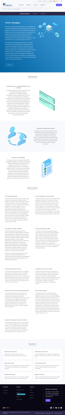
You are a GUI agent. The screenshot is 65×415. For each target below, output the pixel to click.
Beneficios (43, 13)
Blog (31, 390)
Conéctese (59, 5)
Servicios (5, 393)
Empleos (21, 393)
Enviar (48, 400)
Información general (25, 13)
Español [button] (56, 1)
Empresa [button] (42, 5)
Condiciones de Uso (49, 413)
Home (4, 9)
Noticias (32, 392)
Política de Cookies (58, 413)
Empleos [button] (45, 1)
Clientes (18, 396)
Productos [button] (21, 5)
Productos (9, 9)
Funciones (35, 13)
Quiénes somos (20, 390)
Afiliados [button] (28, 5)
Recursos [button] (35, 5)
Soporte (50, 1)
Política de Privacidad (39, 413)
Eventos (40, 1)
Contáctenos (20, 399)
